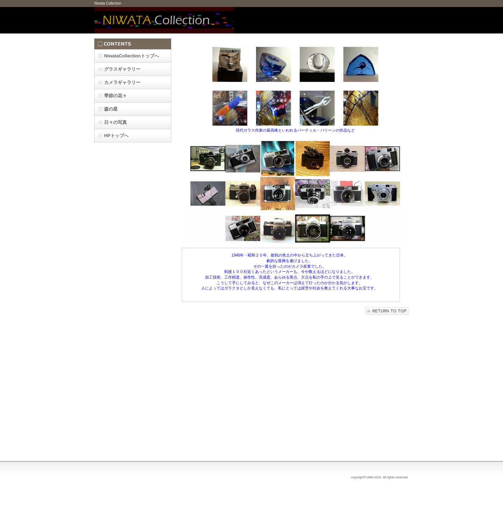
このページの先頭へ (387, 311)
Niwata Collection (164, 20)
